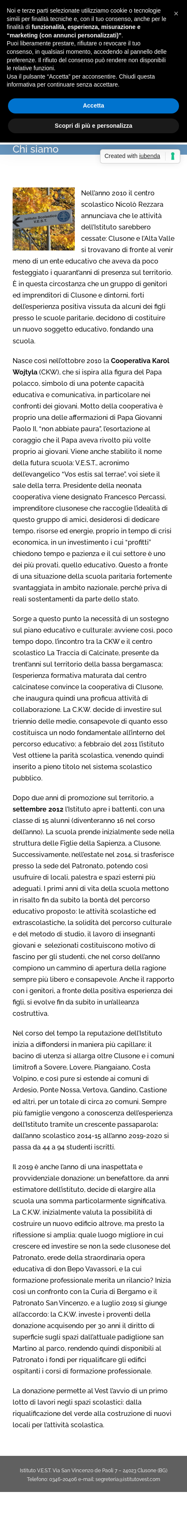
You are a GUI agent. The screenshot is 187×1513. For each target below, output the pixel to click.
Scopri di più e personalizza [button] (93, 125)
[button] (176, 13)
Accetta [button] (93, 105)
